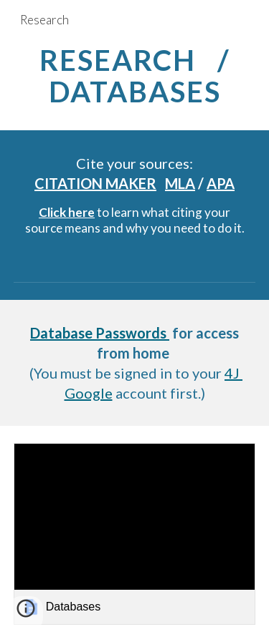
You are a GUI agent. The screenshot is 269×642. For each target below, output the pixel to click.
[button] (26, 613)
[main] (135, 76)
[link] (135, 533)
